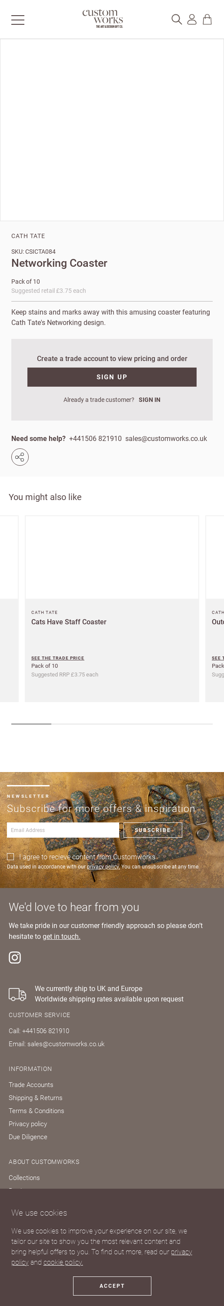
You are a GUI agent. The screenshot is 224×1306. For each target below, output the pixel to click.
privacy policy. (103, 867)
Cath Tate (28, 235)
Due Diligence (28, 1137)
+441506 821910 (95, 438)
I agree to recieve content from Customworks (87, 857)
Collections (24, 1178)
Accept (112, 1286)
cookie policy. (63, 1262)
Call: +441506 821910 (39, 1031)
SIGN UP (112, 377)
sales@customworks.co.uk (166, 438)
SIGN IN (149, 399)
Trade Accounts (31, 1085)
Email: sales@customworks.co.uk (56, 1044)
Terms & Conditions (36, 1111)
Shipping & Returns (36, 1098)
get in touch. (61, 937)
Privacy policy (28, 1124)
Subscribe (153, 830)
